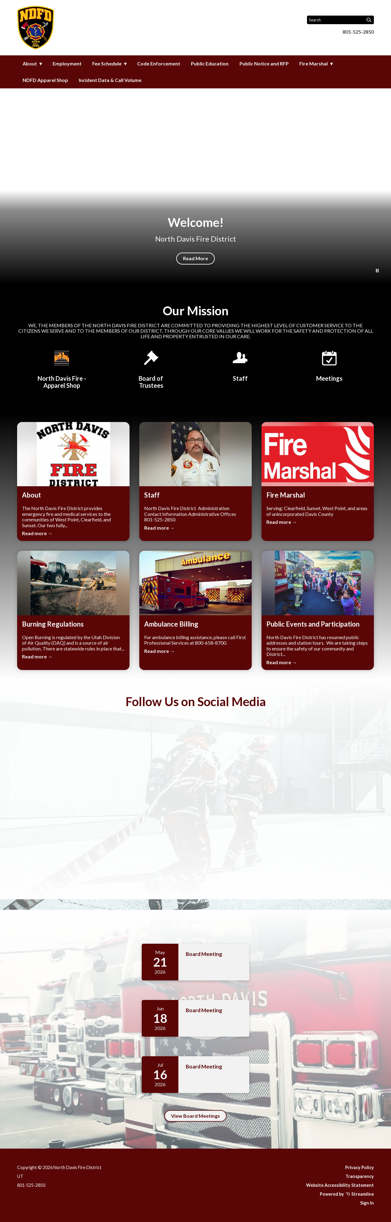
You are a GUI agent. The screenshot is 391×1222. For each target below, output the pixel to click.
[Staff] (240, 365)
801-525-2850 (358, 32)
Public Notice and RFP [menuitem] (264, 63)
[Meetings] (329, 365)
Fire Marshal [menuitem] (313, 63)
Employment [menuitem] (67, 63)
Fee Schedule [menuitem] (107, 63)
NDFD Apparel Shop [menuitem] (45, 80)
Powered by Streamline (347, 1194)
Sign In (367, 1202)
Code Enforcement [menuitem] (158, 63)
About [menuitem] (30, 63)
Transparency (359, 1176)
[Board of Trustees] (150, 368)
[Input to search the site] (340, 20)
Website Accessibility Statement (340, 1185)
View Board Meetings (195, 1116)
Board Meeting (204, 954)
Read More (195, 258)
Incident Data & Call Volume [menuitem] (110, 80)
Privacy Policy (359, 1167)
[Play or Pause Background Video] (377, 271)
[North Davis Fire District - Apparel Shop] (61, 368)
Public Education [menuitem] (209, 63)
